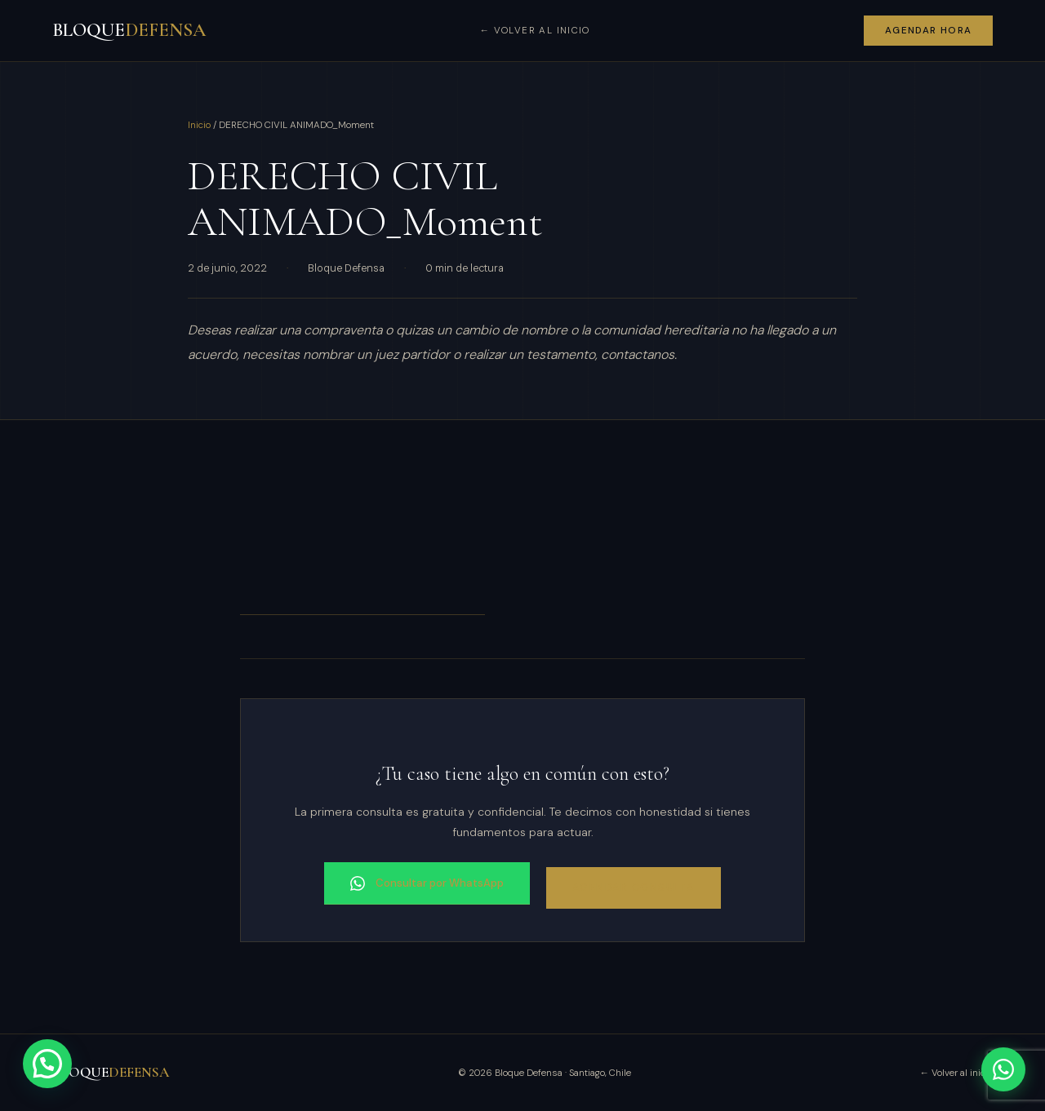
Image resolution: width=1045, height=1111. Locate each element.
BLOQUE (129, 30)
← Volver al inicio (534, 30)
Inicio (199, 125)
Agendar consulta (633, 887)
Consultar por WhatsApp (427, 883)
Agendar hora (928, 30)
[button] (47, 1063)
